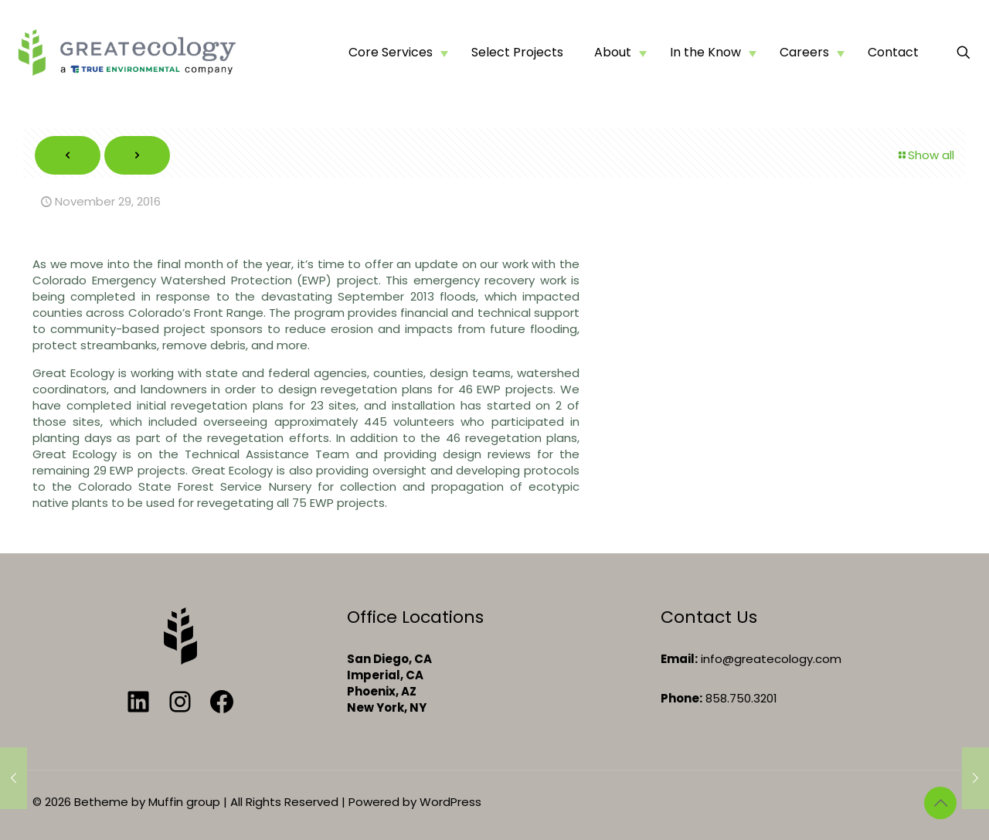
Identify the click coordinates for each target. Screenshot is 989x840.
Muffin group (184, 802)
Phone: (681, 698)
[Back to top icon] (940, 803)
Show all (925, 155)
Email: (679, 659)
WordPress (450, 802)
